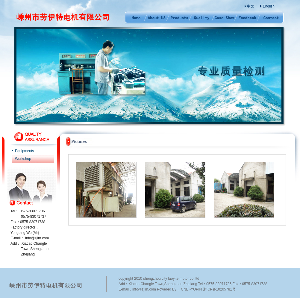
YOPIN (196, 289)
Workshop (23, 159)
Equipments (24, 151)
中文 (250, 6)
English (269, 6)
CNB (184, 289)
